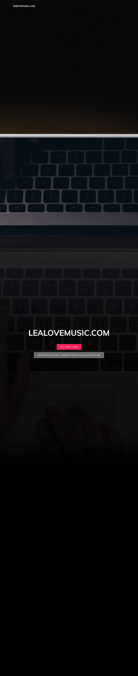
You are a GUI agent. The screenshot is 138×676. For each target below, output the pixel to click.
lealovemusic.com (24, 5)
